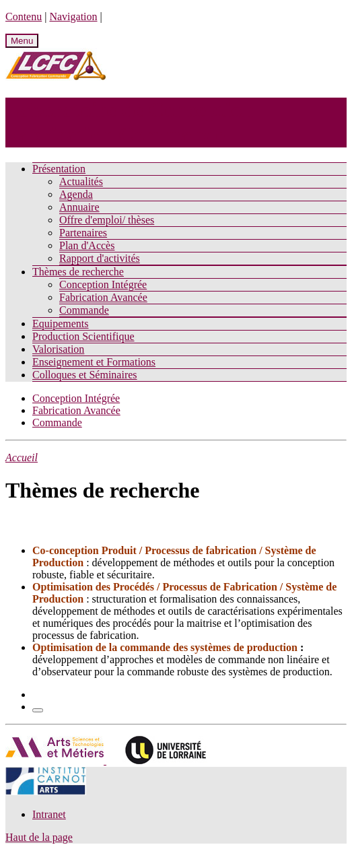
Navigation (73, 16)
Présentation (58, 168)
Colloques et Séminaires (84, 374)
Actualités (81, 181)
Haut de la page (39, 837)
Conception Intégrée (103, 284)
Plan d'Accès (86, 245)
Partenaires (83, 232)
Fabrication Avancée (103, 297)
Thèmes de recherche (78, 271)
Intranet (49, 814)
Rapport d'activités (99, 258)
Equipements (60, 323)
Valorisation (58, 349)
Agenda (76, 194)
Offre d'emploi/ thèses (106, 220)
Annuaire (79, 207)
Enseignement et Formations (93, 362)
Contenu (23, 16)
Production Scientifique (83, 336)
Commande (84, 310)
